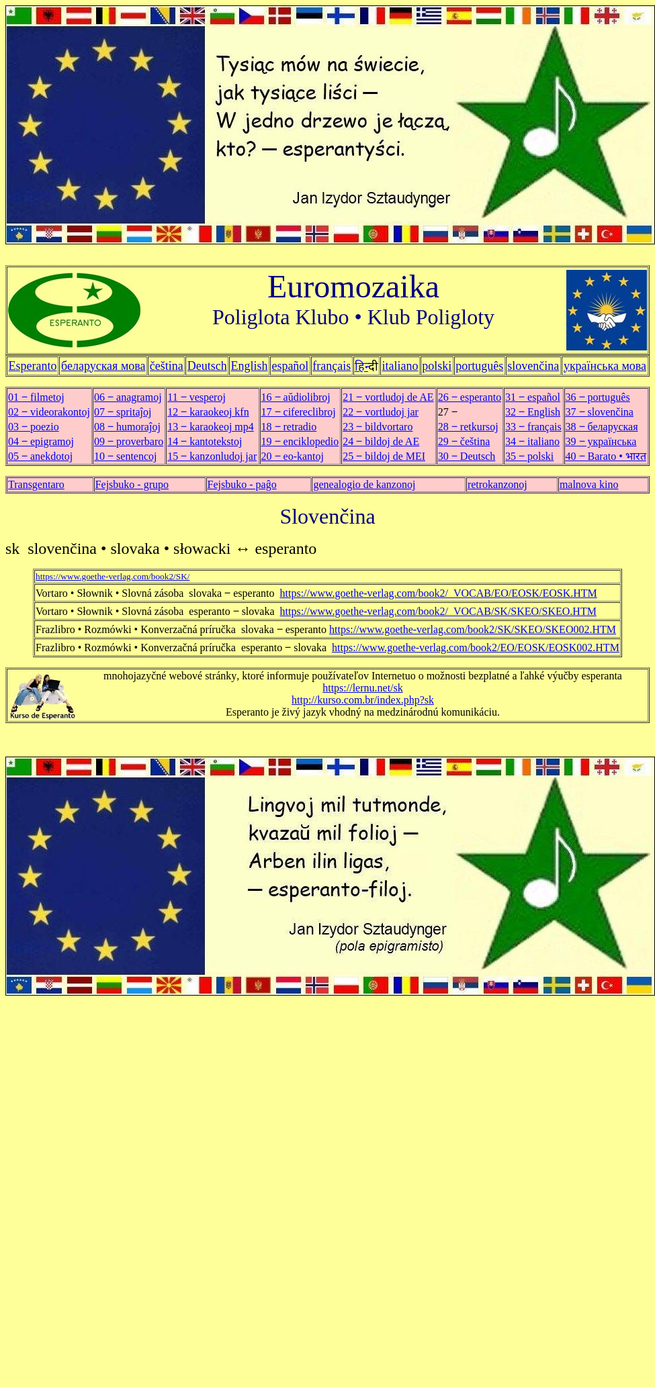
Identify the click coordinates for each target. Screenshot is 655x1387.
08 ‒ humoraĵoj (127, 426)
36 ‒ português (598, 397)
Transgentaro (36, 484)
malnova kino (589, 484)
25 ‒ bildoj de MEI (384, 456)
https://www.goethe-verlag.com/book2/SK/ (112, 576)
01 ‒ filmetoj (36, 397)
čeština (166, 366)
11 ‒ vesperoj (196, 397)
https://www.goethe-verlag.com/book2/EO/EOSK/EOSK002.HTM (475, 647)
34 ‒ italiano (532, 441)
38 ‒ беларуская (602, 426)
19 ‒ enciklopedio (300, 441)
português (479, 366)
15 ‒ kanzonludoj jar (212, 456)
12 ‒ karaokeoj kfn (208, 412)
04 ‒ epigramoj (41, 441)
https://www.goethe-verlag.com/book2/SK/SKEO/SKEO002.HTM (472, 629)
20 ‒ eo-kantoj (292, 456)
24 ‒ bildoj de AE (381, 441)
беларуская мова (103, 366)
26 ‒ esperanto (469, 397)
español (289, 366)
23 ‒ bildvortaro (377, 426)
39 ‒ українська (601, 441)
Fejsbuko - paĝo (242, 484)
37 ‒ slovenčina (600, 412)
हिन (361, 366)
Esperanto (33, 366)
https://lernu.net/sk (362, 688)
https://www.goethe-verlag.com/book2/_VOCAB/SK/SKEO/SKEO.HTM (438, 611)
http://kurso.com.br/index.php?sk (363, 700)
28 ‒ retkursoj (468, 426)
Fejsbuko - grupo (132, 484)
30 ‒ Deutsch (466, 456)
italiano (400, 366)
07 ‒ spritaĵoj (122, 412)
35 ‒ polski (529, 456)
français (331, 366)
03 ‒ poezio (33, 426)
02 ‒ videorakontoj (49, 412)
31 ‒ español (532, 397)
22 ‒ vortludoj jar (381, 412)
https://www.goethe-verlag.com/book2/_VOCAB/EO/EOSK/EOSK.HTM (438, 593)
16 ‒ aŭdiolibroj (296, 397)
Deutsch (207, 366)
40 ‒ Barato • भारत (606, 456)
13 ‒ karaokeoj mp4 (210, 426)
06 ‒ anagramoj (128, 397)
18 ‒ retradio (289, 426)
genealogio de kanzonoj (364, 484)
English (249, 366)
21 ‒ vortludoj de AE (388, 397)
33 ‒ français (533, 426)
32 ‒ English (532, 412)
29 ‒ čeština (464, 441)
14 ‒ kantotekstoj (204, 441)
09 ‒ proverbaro (128, 441)
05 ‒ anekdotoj (40, 456)
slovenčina (533, 366)
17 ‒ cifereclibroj (298, 412)
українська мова (605, 366)
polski (436, 366)
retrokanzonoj (497, 484)
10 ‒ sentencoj (125, 456)
